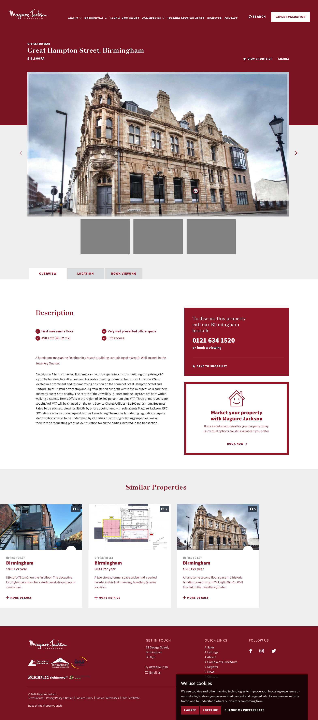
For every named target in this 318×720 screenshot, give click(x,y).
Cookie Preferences (107, 698)
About (210, 657)
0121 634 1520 (213, 340)
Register (218, 16)
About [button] (79, 16)
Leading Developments (190, 16)
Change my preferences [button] (244, 710)
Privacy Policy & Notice (59, 698)
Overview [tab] (48, 273)
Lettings (211, 652)
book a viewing (209, 347)
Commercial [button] (157, 16)
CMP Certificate (131, 698)
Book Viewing (123, 273)
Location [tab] (85, 273)
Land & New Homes (129, 16)
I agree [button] (190, 710)
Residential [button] (99, 16)
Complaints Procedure (221, 662)
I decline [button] (210, 710)
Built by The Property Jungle (45, 705)
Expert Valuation (290, 17)
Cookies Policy (84, 698)
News (210, 672)
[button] (21, 152)
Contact (235, 16)
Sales (209, 647)
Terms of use (35, 698)
